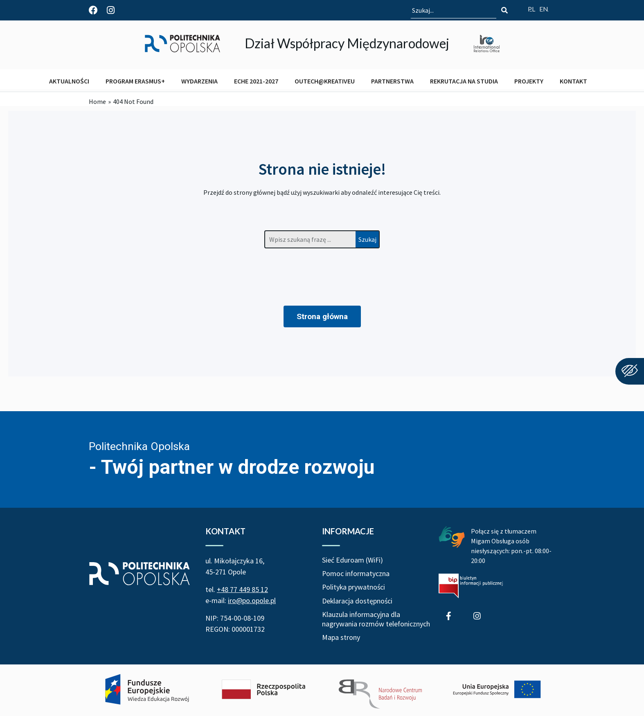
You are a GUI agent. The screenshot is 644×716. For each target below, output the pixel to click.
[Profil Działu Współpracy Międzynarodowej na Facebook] (93, 10)
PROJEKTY (528, 81)
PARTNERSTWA (392, 81)
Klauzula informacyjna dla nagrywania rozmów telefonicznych (376, 619)
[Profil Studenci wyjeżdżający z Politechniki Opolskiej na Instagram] (110, 10)
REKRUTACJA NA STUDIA (464, 81)
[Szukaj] (504, 10)
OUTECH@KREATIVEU (325, 81)
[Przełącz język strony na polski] (531, 8)
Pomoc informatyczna (356, 574)
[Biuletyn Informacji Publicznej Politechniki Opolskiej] (471, 586)
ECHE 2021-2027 (256, 81)
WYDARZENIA (199, 81)
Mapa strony (341, 638)
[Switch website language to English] (543, 8)
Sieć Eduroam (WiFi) (352, 560)
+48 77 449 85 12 (242, 589)
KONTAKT (573, 81)
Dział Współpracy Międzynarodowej (347, 43)
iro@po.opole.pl (252, 600)
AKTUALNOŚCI (69, 81)
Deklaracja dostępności (357, 601)
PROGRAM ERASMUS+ (135, 81)
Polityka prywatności (354, 587)
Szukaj (367, 239)
